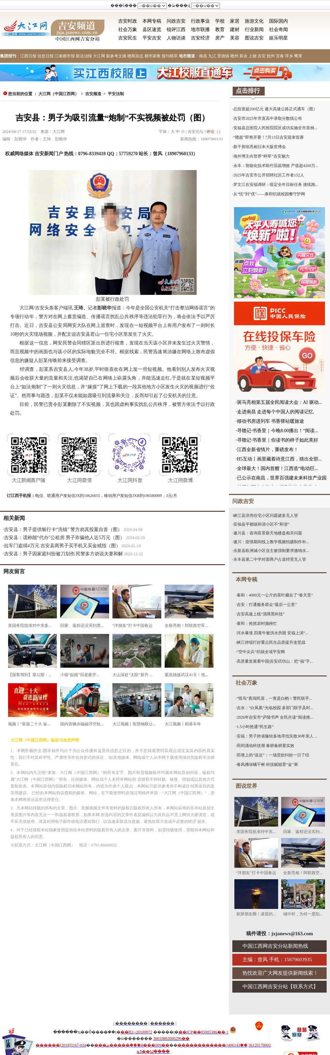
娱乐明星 (278, 37)
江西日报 (28, 56)
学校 (220, 21)
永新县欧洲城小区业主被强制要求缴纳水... (271, 550)
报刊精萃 (170, 56)
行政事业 (200, 21)
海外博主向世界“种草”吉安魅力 (261, 156)
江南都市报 (65, 56)
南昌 (203, 56)
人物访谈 (176, 37)
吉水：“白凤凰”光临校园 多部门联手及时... (275, 707)
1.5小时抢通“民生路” (255, 726)
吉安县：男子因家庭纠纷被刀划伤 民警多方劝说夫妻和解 (63, 553)
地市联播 (200, 29)
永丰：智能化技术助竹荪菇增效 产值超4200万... (275, 165)
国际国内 (278, 21)
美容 (234, 37)
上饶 (253, 56)
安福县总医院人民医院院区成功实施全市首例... (275, 128)
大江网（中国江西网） (58, 93)
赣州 (234, 56)
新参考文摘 (116, 56)
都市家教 (152, 56)
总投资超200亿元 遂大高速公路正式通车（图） (275, 109)
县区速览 (151, 29)
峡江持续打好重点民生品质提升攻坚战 (271, 642)
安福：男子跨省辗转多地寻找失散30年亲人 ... (277, 736)
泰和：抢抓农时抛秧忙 (257, 623)
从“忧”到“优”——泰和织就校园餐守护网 (269, 194)
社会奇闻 (278, 29)
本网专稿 (151, 21)
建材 (234, 29)
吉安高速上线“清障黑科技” (261, 614)
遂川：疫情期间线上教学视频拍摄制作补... (271, 541)
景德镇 (223, 56)
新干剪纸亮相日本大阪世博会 (259, 146)
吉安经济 (200, 37)
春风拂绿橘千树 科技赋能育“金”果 (267, 764)
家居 (234, 21)
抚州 (271, 56)
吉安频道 (93, 93)
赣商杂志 (135, 56)
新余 (243, 56)
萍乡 (289, 56)
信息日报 (45, 56)
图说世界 (246, 786)
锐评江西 (176, 29)
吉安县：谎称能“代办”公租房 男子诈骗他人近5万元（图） (64, 537)
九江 (212, 56)
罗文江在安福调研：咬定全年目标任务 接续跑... (275, 184)
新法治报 (84, 56)
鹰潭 (298, 56)
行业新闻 (254, 29)
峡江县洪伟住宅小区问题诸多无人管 (265, 515)
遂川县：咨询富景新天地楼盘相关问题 (267, 533)
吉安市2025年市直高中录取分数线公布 (267, 118)
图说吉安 (254, 37)
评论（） (214, 131)
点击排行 (248, 90)
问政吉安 (176, 21)
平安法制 (116, 93)
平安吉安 (151, 37)
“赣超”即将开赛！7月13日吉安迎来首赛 (268, 137)
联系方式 (303, 986)
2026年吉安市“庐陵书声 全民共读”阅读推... (275, 717)
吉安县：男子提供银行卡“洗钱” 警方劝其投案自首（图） (63, 529)
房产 (220, 37)
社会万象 (127, 29)
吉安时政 (127, 21)
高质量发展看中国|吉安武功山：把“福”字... (275, 661)
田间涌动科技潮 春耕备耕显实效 (265, 745)
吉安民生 (127, 37)
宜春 (280, 56)
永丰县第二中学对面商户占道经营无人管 (269, 559)
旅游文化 (254, 21)
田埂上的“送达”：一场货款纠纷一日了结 (273, 755)
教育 (220, 29)
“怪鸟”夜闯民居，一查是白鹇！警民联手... (274, 698)
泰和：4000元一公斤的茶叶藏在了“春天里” (275, 595)
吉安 (262, 56)
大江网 (99, 56)
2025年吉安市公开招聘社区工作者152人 (268, 175)
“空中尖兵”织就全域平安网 (261, 651)
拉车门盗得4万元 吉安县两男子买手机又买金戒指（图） (62, 545)
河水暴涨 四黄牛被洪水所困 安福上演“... (272, 633)
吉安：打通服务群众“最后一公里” (267, 604)
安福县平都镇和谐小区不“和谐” (261, 524)
